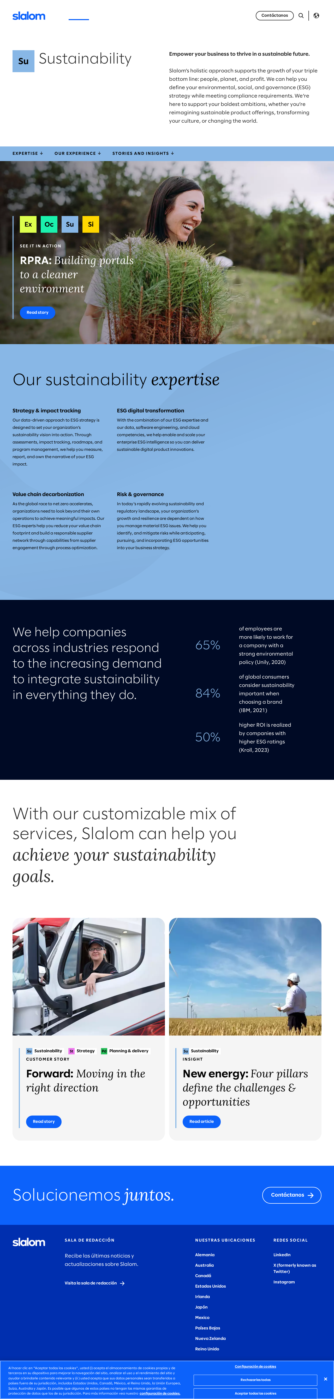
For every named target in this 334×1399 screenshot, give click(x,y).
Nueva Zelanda (210, 1339)
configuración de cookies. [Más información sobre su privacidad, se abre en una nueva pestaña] (160, 1393)
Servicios (79, 15)
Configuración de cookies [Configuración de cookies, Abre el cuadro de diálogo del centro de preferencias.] (255, 1367)
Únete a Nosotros (229, 15)
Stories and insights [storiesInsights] (143, 154)
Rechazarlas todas (256, 1380)
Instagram (284, 1282)
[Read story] (37, 312)
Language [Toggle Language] (316, 15)
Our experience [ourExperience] (78, 154)
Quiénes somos (184, 15)
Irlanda (202, 1297)
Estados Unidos (210, 1286)
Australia (204, 1265)
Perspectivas (144, 15)
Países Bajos (207, 1328)
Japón (201, 1307)
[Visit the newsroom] (95, 1283)
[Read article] (202, 1122)
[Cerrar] (325, 1379)
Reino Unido (207, 1349)
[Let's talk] (275, 15)
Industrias (109, 15)
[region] (167, 1380)
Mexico (202, 1318)
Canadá (203, 1276)
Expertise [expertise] (28, 154)
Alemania (204, 1255)
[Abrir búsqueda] (301, 15)
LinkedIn (282, 1255)
